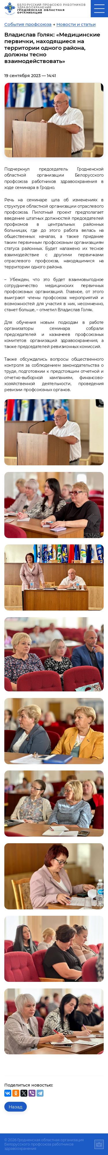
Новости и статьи (76, 24)
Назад (15, 1107)
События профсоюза (28, 24)
